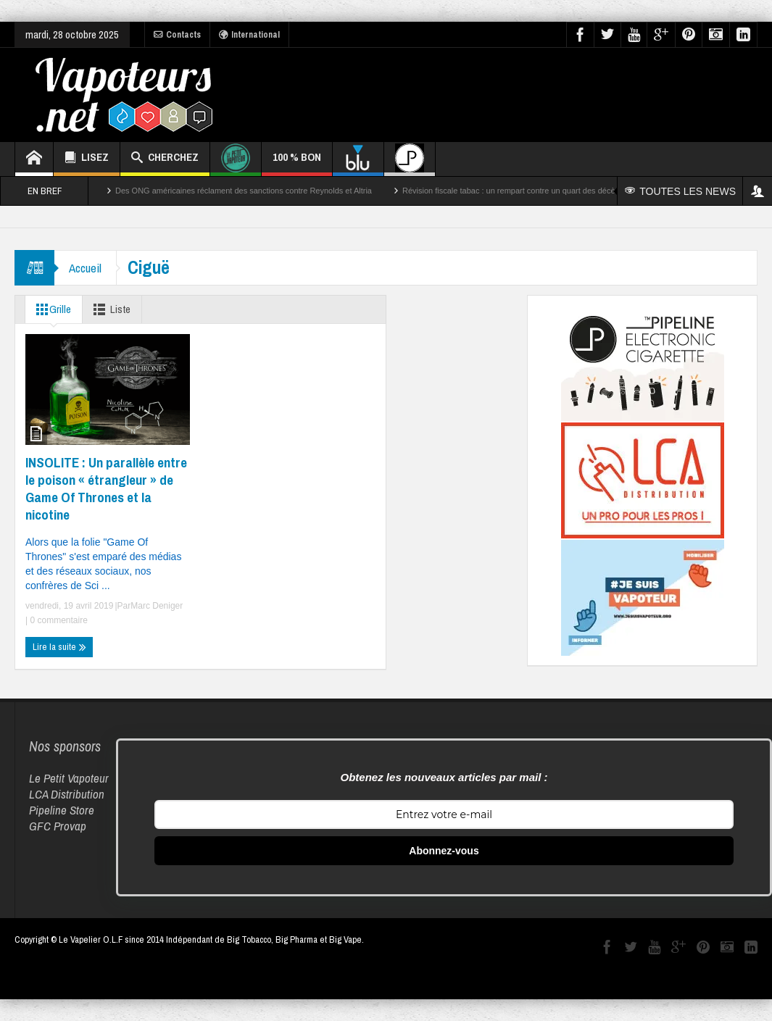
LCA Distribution (66, 793)
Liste (109, 309)
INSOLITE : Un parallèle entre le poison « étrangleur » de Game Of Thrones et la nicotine (106, 488)
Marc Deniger (156, 606)
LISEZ (87, 159)
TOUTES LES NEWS (680, 191)
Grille (50, 309)
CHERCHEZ (164, 159)
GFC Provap (57, 825)
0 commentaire (58, 620)
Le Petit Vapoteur (69, 778)
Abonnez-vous (443, 851)
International (249, 35)
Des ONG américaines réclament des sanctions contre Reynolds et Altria (243, 190)
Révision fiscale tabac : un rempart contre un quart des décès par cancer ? (533, 190)
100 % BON (297, 162)
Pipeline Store (61, 809)
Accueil (85, 267)
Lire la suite (59, 647)
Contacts (177, 35)
